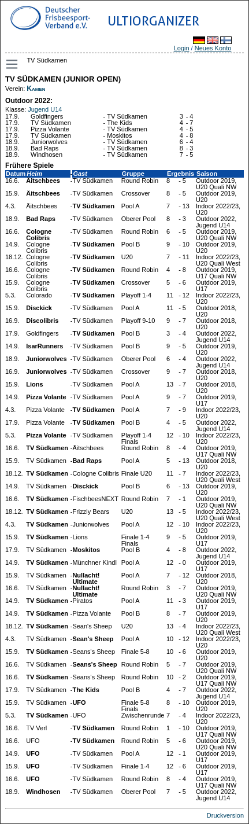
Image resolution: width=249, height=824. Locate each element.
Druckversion (225, 815)
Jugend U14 (45, 109)
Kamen (36, 88)
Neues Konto (213, 48)
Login (181, 48)
